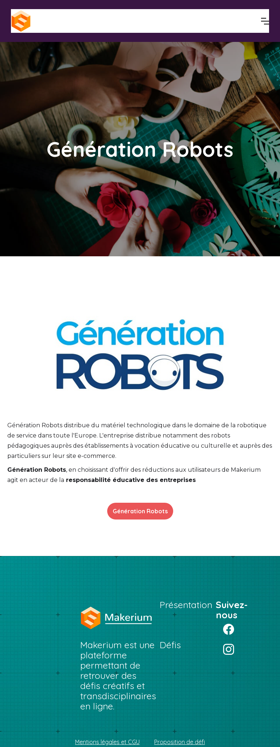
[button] (265, 21)
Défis (170, 645)
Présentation (186, 605)
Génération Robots (140, 511)
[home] (47, 21)
